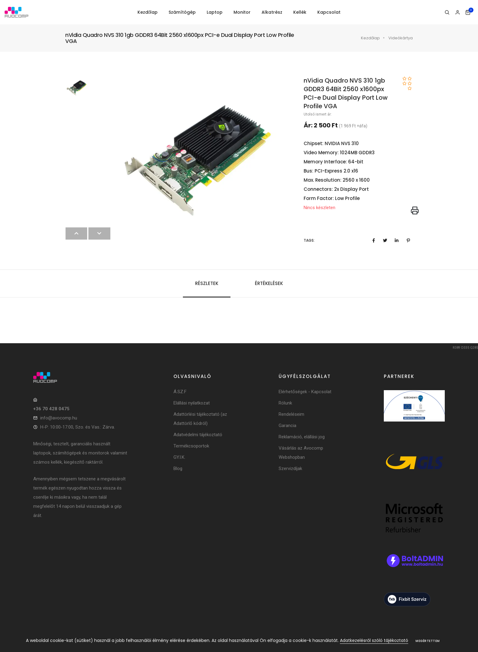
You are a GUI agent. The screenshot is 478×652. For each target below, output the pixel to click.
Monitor (242, 12)
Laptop (215, 12)
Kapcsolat (329, 12)
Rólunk (285, 403)
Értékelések (269, 283)
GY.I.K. (179, 457)
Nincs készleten (319, 207)
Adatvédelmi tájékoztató (197, 434)
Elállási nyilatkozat (191, 403)
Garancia (287, 425)
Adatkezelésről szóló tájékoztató (374, 640)
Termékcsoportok (191, 446)
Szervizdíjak (290, 468)
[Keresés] (447, 12)
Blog (177, 468)
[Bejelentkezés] (457, 12)
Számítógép (182, 12)
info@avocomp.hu (58, 418)
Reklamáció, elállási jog (302, 437)
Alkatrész (272, 12)
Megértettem (428, 641)
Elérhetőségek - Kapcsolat (305, 391)
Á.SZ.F (180, 391)
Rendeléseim (291, 414)
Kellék (299, 12)
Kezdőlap (147, 12)
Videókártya (400, 38)
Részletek (206, 283)
